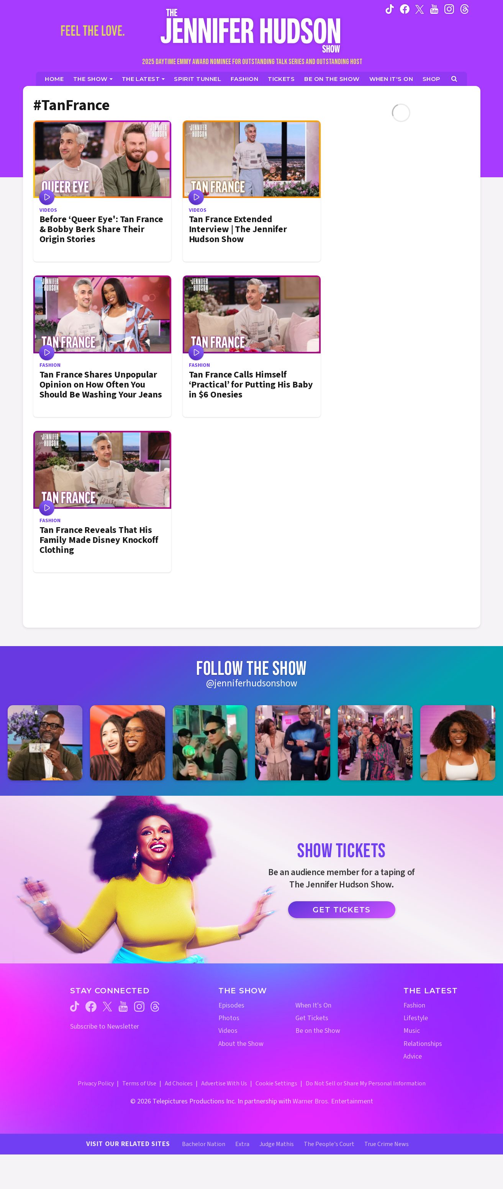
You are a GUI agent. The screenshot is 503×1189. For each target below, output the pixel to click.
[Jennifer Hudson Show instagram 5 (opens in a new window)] (375, 742)
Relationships (422, 1043)
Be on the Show (317, 1030)
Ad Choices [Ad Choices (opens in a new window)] (179, 1083)
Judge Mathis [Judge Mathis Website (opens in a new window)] (276, 1144)
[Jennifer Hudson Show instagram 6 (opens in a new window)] (457, 742)
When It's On (313, 1005)
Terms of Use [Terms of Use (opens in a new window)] (139, 1083)
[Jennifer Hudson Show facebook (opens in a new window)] (405, 9)
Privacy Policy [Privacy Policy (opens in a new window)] (96, 1083)
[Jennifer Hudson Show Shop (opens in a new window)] (432, 79)
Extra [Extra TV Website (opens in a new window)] (242, 1144)
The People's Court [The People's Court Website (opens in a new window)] (329, 1144)
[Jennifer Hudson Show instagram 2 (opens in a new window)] (127, 742)
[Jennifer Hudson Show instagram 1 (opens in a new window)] (45, 742)
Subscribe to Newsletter (104, 1026)
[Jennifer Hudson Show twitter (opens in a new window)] (419, 8)
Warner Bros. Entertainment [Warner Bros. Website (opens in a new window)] (333, 1101)
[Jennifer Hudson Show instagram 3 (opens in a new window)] (210, 742)
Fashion (414, 1005)
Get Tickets (341, 909)
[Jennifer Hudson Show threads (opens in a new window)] (155, 1006)
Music (411, 1030)
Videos (228, 1030)
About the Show (241, 1043)
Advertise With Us (224, 1083)
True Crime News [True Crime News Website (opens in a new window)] (386, 1144)
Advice (412, 1056)
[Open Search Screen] (454, 79)
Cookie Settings (276, 1083)
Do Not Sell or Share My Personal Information (366, 1083)
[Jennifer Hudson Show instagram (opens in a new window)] (449, 9)
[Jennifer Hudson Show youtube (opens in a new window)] (434, 9)
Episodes (231, 1005)
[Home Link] (251, 30)
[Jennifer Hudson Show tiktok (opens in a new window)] (389, 9)
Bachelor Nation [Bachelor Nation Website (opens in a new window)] (203, 1144)
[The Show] (93, 79)
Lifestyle (415, 1018)
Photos (228, 1018)
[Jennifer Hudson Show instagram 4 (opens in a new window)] (292, 742)
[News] (143, 79)
